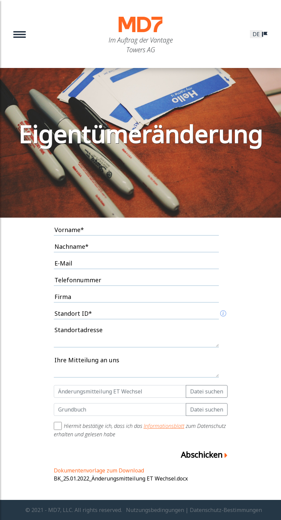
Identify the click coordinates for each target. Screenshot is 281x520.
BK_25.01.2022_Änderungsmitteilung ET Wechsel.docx (121, 478)
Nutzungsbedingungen (155, 510)
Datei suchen (206, 391)
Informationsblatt (164, 426)
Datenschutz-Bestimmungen (226, 510)
